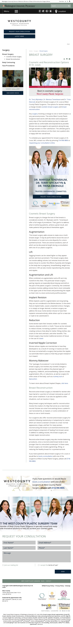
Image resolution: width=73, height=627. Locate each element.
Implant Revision (38, 297)
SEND (63, 571)
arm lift (63, 616)
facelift (35, 618)
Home (48, 1)
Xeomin (27, 621)
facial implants (66, 618)
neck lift (40, 618)
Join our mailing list (10, 565)
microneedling (45, 622)
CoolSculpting (10, 622)
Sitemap (67, 586)
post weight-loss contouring (12, 618)
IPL (40, 622)
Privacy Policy (59, 586)
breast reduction (6, 616)
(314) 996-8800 (57, 488)
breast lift (66, 614)
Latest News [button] (19, 36)
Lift (31, 251)
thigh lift (68, 616)
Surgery (36, 51)
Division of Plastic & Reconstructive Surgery (35, 1)
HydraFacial (33, 624)
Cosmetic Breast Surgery (13, 57)
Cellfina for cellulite (63, 622)
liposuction (33, 379)
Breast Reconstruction (13, 59)
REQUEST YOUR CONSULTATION (50, 196)
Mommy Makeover (39, 360)
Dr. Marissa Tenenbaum (52, 99)
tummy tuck (58, 376)
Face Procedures (8, 66)
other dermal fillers (52, 621)
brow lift (45, 618)
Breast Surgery (8, 54)
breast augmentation (58, 614)
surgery (35, 114)
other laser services (33, 622)
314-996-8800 (63, 140)
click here (64, 383)
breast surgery (47, 614)
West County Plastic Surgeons (30, 581)
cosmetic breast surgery (49, 107)
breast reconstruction (18, 616)
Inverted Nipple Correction (43, 342)
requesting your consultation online (42, 143)
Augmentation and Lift (41, 274)
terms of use (52, 565)
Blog (42, 581)
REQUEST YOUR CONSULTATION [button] (19, 31)
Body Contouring (8, 62)
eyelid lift (50, 618)
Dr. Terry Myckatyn (36, 99)
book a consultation (45, 456)
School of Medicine (19, 1)
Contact (48, 581)
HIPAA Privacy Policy (48, 586)
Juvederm (42, 621)
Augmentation (36, 231)
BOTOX (20, 621)
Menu (6, 11)
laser (41, 338)
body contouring (42, 616)
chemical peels (54, 622)
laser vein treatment (20, 622)
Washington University (7, 1)
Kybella (67, 621)
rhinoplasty (56, 618)
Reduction (34, 320)
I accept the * (48, 565)
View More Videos (13, 93)
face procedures (28, 618)
